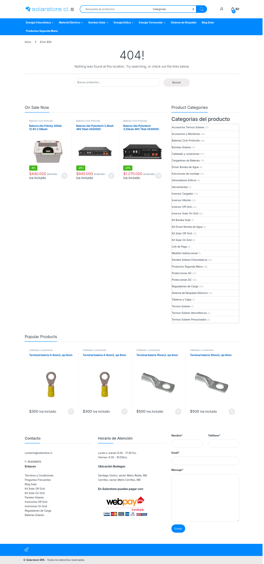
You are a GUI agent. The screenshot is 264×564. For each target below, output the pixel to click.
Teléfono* (214, 435)
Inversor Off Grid (182, 206)
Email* (175, 452)
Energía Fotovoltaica (38, 22)
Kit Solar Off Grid (182, 233)
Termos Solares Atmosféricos (189, 312)
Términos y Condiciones (39, 475)
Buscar (176, 82)
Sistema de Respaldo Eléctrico (190, 292)
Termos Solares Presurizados (189, 319)
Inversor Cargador (182, 193)
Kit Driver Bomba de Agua (187, 226)
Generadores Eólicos (184, 180)
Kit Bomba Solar (181, 220)
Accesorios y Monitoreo (186, 133)
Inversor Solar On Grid (185, 213)
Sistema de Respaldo (184, 22)
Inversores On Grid (36, 506)
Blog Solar (208, 22)
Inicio (28, 41)
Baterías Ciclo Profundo (41, 120)
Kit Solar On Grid (182, 240)
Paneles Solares (34, 497)
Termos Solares (181, 306)
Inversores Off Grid (36, 501)
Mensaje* (177, 469)
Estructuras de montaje (185, 173)
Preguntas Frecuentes (38, 479)
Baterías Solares (34, 515)
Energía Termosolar (151, 22)
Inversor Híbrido (181, 200)
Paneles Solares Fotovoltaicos (189, 259)
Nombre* (177, 435)
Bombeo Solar (96, 22)
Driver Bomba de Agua (185, 167)
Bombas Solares (181, 147)
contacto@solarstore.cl (38, 452)
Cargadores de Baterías (186, 160)
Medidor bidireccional (184, 253)
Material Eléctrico (69, 22)
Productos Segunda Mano (42, 30)
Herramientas (180, 187)
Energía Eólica (122, 22)
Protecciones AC (182, 273)
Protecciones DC (182, 279)
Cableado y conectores (185, 153)
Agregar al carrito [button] (64, 176)
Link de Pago (179, 246)
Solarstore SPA (35, 559)
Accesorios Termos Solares (188, 127)
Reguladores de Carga (185, 286)
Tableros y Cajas (181, 299)
